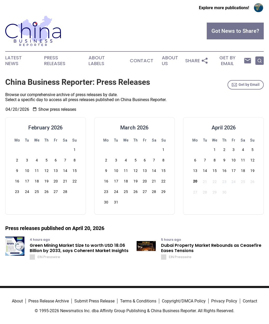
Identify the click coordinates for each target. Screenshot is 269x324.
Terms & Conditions (138, 301)
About (17, 301)
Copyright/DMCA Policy (184, 301)
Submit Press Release (94, 301)
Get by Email (246, 84)
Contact (141, 61)
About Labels (97, 60)
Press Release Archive (48, 301)
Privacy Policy (224, 301)
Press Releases (54, 60)
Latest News (13, 60)
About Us (170, 60)
